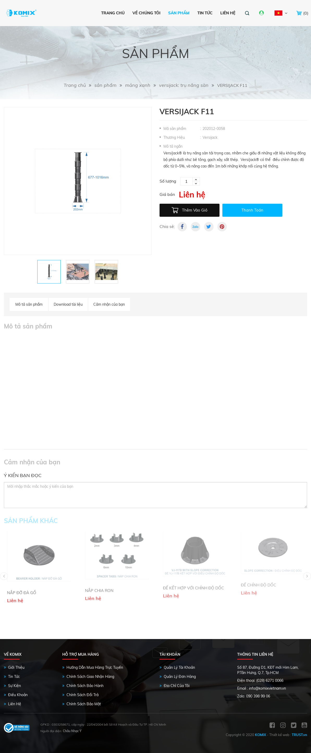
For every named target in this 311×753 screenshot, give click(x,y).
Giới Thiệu (16, 667)
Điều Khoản (18, 694)
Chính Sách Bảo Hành (84, 685)
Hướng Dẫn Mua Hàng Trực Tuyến (94, 667)
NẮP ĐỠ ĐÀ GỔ (21, 577)
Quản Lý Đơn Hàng (180, 676)
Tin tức (204, 12)
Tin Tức (14, 676)
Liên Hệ (14, 704)
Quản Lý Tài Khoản (179, 667)
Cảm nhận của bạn (109, 304)
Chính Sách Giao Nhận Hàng (90, 676)
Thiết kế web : (280, 735)
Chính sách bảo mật (83, 704)
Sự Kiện (14, 685)
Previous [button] (4, 576)
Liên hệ (227, 12)
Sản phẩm (179, 12)
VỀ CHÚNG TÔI (146, 12)
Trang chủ (113, 12)
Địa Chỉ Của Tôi (177, 685)
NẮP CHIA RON (99, 574)
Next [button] (307, 576)
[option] (77, 181)
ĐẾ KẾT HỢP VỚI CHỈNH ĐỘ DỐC (193, 572)
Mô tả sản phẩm (28, 304)
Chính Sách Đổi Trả (82, 694)
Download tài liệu (68, 304)
